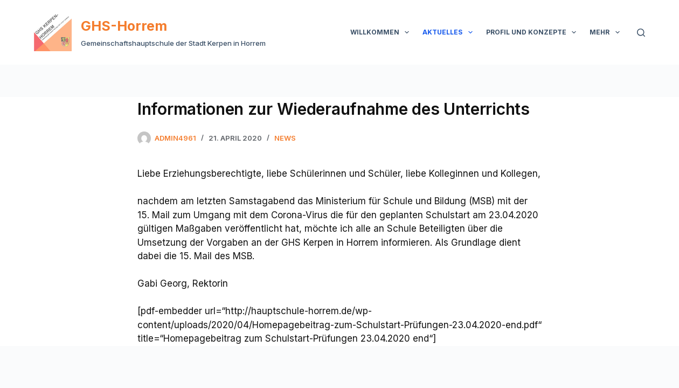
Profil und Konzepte (533, 32)
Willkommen (381, 32)
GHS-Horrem (124, 26)
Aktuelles (449, 32)
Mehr (606, 32)
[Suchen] (641, 33)
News (285, 138)
